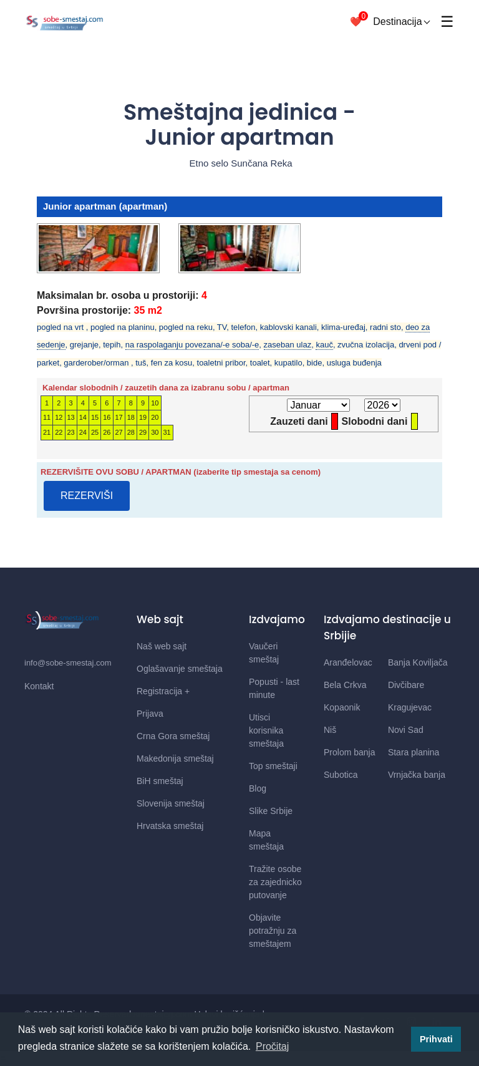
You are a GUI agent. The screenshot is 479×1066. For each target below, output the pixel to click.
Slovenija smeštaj (171, 803)
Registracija (163, 691)
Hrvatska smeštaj (170, 826)
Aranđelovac (348, 662)
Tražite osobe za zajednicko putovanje (275, 882)
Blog (257, 788)
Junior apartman (80, 206)
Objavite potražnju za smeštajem (272, 931)
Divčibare (406, 685)
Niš (330, 730)
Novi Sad (405, 730)
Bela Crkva (345, 685)
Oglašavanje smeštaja (180, 669)
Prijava (150, 714)
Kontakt (39, 686)
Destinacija (401, 21)
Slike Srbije (271, 811)
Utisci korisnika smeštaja (266, 730)
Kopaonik (342, 707)
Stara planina (414, 752)
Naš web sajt (161, 646)
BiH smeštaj (160, 781)
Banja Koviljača (418, 662)
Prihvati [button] (436, 1039)
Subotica (340, 775)
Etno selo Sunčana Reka (239, 163)
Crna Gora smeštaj (173, 736)
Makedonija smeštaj (175, 758)
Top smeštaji (273, 766)
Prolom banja (349, 752)
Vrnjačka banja (416, 775)
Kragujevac (410, 707)
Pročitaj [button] (272, 1046)
